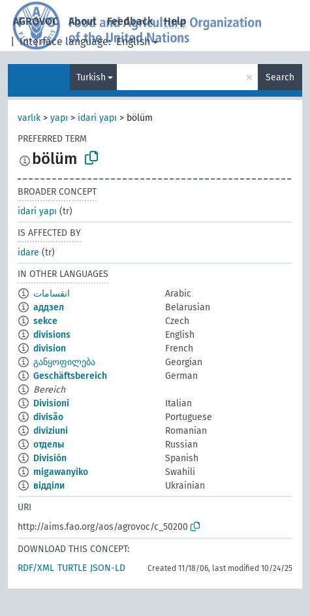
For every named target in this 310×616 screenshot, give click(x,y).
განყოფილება (64, 362)
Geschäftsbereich (70, 375)
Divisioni (51, 403)
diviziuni (50, 430)
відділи (49, 485)
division (49, 348)
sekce (45, 321)
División (50, 458)
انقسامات (51, 293)
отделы (48, 444)
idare (28, 252)
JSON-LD (107, 568)
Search (280, 77)
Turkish (91, 77)
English (133, 41)
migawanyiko (60, 472)
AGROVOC (35, 21)
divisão (48, 417)
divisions (51, 334)
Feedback (130, 21)
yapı (59, 117)
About (83, 21)
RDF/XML (36, 568)
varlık (29, 117)
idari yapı (97, 117)
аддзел (48, 307)
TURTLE (72, 568)
